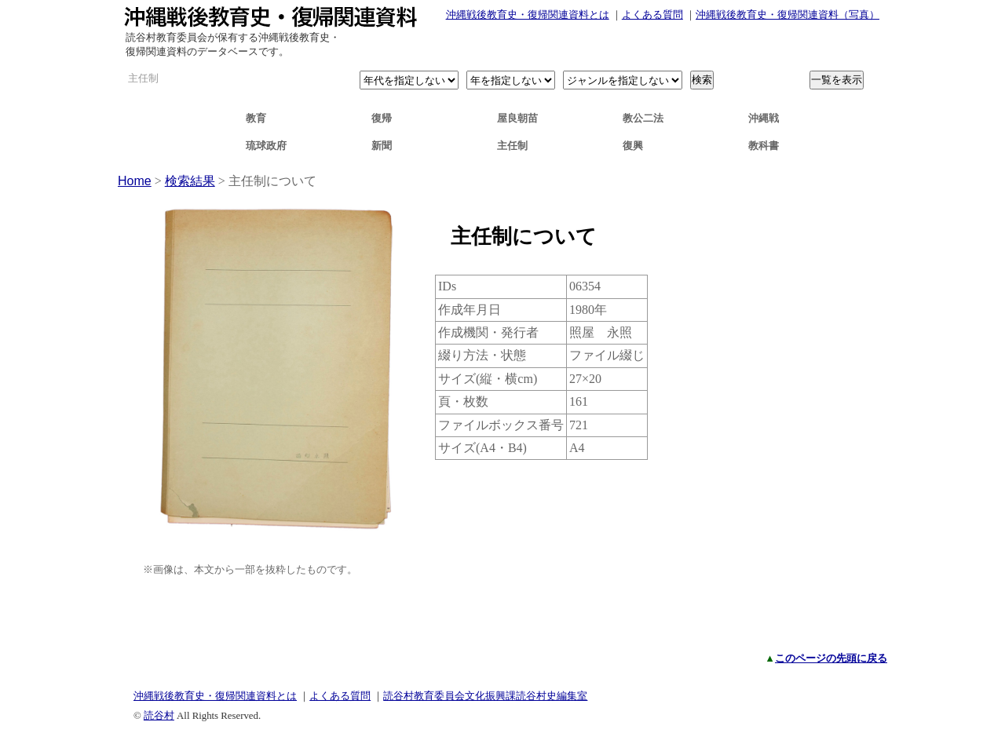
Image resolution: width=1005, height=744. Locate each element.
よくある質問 (652, 14)
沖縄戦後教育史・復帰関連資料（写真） (787, 14)
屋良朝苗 (517, 118)
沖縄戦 (763, 118)
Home (135, 181)
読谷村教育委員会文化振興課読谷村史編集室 (485, 696)
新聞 (381, 145)
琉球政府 (266, 145)
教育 (256, 118)
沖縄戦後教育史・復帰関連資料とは (527, 14)
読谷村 (159, 715)
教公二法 (643, 118)
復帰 (381, 118)
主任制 (512, 145)
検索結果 (190, 181)
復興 (633, 145)
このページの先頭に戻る (831, 658)
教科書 (763, 145)
